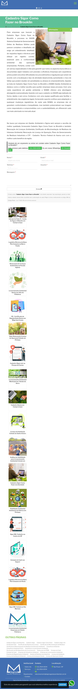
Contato (27, 676)
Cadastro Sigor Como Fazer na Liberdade (17, 484)
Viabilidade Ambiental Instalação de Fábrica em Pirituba (17, 510)
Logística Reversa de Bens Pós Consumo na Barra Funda (18, 244)
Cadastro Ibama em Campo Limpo (17, 406)
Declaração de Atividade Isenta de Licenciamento (21, 650)
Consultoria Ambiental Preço (15, 648)
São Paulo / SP (58, 667)
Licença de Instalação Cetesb (35, 656)
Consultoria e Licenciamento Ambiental (36, 648)
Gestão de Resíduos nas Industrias (40, 654)
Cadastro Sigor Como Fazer (45, 642)
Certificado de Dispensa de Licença (28, 644)
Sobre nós (28, 667)
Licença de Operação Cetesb (54, 656)
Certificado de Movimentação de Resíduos (52, 644)
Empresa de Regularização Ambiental (17, 654)
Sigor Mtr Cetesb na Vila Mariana (17, 608)
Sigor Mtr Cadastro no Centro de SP (17, 535)
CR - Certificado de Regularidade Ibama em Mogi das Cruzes (18, 318)
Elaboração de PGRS (43, 650)
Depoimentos (28, 674)
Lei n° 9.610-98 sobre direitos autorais (26, 200)
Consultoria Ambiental (53, 646)
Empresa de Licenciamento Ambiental (51, 652)
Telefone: (10, 165)
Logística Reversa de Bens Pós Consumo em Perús (18, 580)
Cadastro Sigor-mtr (60, 642)
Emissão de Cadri (56, 650)
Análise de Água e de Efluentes (15, 642)
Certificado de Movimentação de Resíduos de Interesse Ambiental (26, 646)
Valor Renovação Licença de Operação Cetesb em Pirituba (17, 338)
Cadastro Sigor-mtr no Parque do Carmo (17, 364)
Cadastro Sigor (30, 642)
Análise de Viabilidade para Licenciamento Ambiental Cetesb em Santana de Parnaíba (17, 460)
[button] (75, 3)
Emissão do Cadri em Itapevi (18, 561)
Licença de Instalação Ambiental (16, 656)
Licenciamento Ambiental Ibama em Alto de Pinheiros (18, 292)
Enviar (39, 189)
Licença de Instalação (58, 654)
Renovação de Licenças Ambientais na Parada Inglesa (18, 265)
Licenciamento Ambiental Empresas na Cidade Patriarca (18, 630)
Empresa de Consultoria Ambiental (28, 652)
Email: (43, 157)
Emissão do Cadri (12, 652)
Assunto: (44, 165)
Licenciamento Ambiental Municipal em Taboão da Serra (18, 381)
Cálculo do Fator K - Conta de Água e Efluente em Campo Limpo (17, 220)
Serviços (27, 669)
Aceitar (62, 684)
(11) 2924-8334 (35, 148)
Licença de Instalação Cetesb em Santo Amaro (17, 432)
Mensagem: (11, 172)
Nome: (9, 157)
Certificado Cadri (11, 644)
